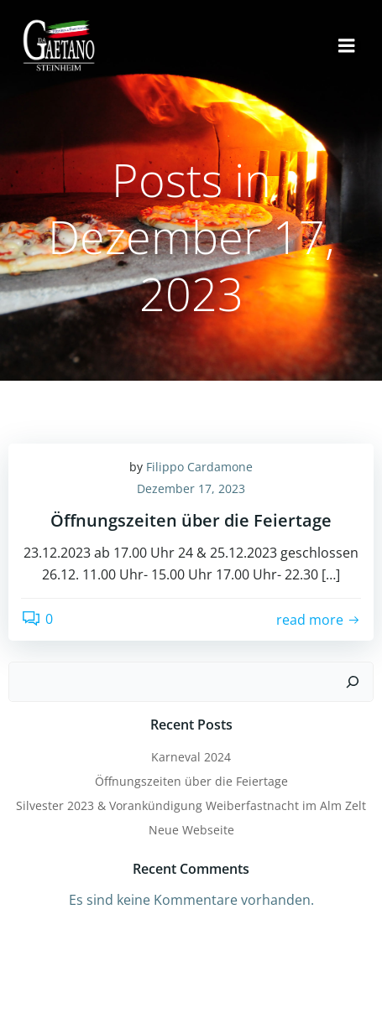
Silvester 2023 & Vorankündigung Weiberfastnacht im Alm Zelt (191, 805)
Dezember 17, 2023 (191, 488)
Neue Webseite (191, 830)
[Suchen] (352, 681)
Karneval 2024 (191, 757)
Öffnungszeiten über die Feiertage (191, 781)
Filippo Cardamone (199, 467)
